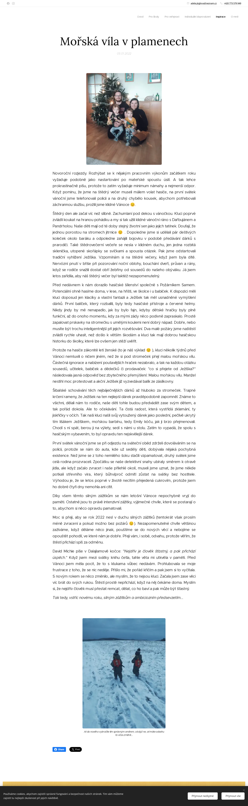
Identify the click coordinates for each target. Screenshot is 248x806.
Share (59, 749)
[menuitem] (135, 16)
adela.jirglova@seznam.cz (204, 3)
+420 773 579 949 (232, 3)
